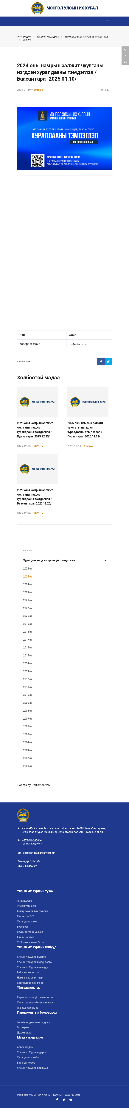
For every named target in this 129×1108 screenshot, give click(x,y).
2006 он (27, 726)
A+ (125, 62)
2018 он (27, 631)
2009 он (27, 702)
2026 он (27, 568)
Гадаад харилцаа (27, 1007)
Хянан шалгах (25, 937)
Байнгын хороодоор (29, 972)
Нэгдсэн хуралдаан (48, 37)
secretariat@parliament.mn (39, 852)
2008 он (27, 710)
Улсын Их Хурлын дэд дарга (34, 962)
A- (125, 49)
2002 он (27, 758)
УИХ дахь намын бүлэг (30, 942)
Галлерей (23, 1027)
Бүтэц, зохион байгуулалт (32, 911)
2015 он (27, 655)
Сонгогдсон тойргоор (30, 982)
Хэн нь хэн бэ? (25, 916)
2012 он (27, 679)
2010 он (27, 694)
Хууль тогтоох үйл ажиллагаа (35, 997)
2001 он (27, 766)
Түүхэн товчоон (26, 905)
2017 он (27, 639)
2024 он (27, 584)
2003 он (27, 750)
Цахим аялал (25, 1032)
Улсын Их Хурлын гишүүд (32, 967)
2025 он (27, 40)
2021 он (27, 600)
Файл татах (78, 344)
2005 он (27, 734)
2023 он (27, 592)
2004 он (27, 742)
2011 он (27, 687)
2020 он (27, 615)
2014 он (27, 663)
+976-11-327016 (32, 844)
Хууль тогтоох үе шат (30, 931)
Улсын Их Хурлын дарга (31, 956)
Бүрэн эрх (22, 926)
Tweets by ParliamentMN (33, 785)
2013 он (27, 671)
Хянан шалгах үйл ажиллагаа (35, 1002)
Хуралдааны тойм (28, 1057)
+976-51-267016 (32, 840)
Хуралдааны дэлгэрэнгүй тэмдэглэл (86, 37)
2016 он (27, 647)
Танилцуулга (24, 900)
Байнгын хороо (26, 1062)
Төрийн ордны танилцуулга (33, 1022)
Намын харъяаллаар (30, 977)
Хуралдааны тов (27, 921)
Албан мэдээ (25, 1047)
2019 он (27, 623)
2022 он (27, 608)
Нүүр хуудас (24, 37)
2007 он (27, 718)
